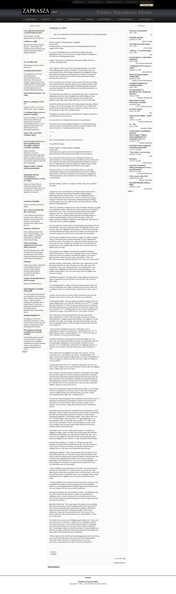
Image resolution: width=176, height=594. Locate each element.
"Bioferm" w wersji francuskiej (140, 51)
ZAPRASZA (95, 2)
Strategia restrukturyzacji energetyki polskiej (138, 84)
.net (79, 2)
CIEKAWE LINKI (74, 19)
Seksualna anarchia (136, 37)
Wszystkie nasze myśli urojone (139, 44)
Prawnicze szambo (135, 109)
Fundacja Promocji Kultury (88, 582)
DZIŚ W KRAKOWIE (125, 19)
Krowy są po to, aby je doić (138, 176)
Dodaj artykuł (147, 5)
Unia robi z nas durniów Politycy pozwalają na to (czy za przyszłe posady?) (140, 167)
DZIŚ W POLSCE (145, 19)
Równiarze (133, 159)
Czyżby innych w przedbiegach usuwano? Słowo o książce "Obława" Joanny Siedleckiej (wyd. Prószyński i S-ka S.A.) (139, 135)
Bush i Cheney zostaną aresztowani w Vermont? (137, 101)
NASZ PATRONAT (105, 19)
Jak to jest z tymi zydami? (138, 31)
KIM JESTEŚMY (30, 19)
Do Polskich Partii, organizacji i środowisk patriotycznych (140, 146)
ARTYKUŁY (46, 19)
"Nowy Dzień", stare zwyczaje (139, 152)
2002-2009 (89, 19)
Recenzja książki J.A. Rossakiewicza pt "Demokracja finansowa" (140, 92)
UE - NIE (132, 124)
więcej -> (25, 352)
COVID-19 (59, 19)
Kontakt (88, 577)
